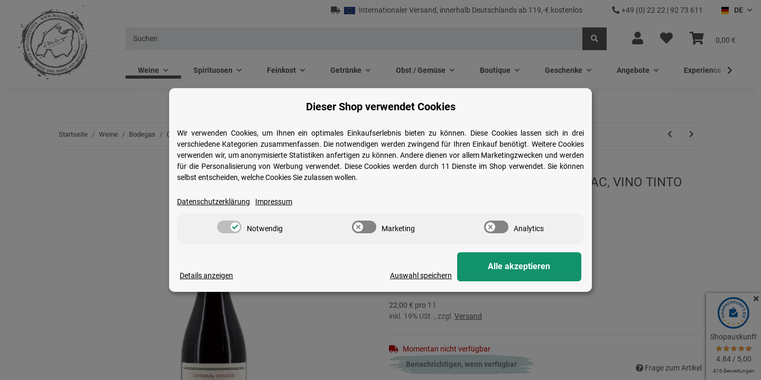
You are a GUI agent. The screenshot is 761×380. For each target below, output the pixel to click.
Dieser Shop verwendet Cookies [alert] (381, 106)
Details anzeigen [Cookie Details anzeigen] (206, 275)
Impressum (273, 201)
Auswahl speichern (439, 275)
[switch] (229, 227)
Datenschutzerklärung (213, 201)
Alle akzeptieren (528, 267)
